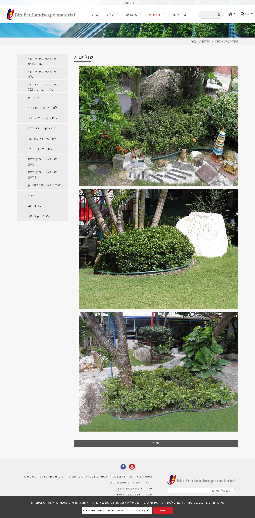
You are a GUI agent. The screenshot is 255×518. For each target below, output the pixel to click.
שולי (217, 41)
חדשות (205, 41)
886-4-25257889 (128, 488)
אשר (162, 510)
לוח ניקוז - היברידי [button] (42, 108)
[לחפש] (211, 15)
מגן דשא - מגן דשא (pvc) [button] (43, 174)
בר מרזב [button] (35, 205)
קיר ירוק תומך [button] (39, 216)
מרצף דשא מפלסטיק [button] (45, 185)
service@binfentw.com (126, 482)
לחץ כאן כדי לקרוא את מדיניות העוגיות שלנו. (117, 510)
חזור (156, 443)
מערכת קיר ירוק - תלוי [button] (42, 73)
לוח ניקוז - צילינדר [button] (43, 118)
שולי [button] (31, 195)
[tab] (42, 60)
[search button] (218, 16)
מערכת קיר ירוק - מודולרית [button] (42, 60)
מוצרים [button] (132, 14)
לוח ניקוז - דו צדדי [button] (42, 128)
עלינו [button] (110, 14)
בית (96, 13)
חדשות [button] (155, 14)
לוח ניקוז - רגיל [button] (40, 149)
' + (142, 488)
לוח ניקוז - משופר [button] (42, 138)
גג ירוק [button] (33, 97)
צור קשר (179, 14)
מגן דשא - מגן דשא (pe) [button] (43, 161)
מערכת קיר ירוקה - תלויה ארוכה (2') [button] (43, 86)
